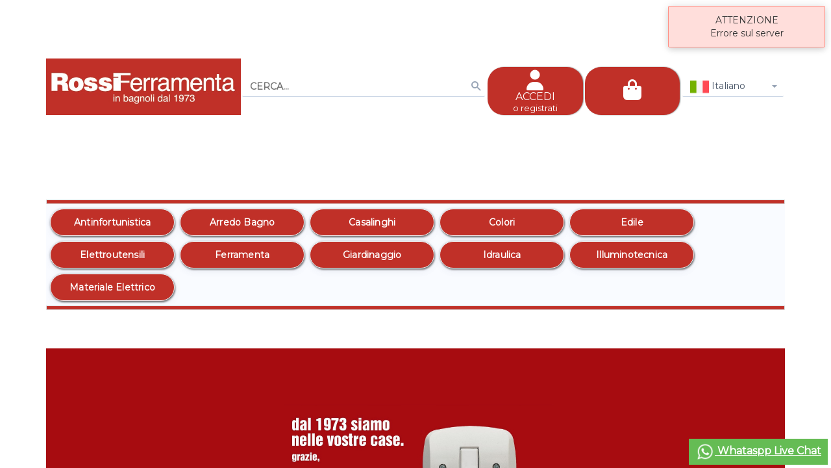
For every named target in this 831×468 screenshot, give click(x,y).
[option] (112, 222)
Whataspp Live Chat (758, 452)
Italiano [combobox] (718, 86)
